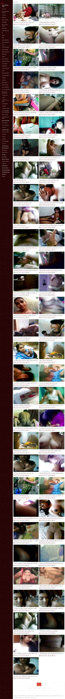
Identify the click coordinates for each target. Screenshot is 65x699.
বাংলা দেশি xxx (5, 84)
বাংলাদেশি (4, 80)
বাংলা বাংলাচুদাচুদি (5, 125)
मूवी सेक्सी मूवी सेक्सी (5, 148)
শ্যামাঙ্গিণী (4, 77)
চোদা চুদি (3, 136)
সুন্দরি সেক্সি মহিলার (5, 30)
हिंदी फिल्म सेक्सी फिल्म (5, 159)
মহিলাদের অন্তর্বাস (5, 19)
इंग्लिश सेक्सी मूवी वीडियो (6, 170)
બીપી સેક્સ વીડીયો (5, 161)
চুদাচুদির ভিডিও (5, 152)
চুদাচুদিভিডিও (4, 157)
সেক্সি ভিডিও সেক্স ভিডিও (5, 100)
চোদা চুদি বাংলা (5, 95)
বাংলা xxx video (5, 141)
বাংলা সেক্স (4, 9)
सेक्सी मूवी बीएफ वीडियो (5, 120)
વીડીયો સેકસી (4, 150)
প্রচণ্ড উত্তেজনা (4, 63)
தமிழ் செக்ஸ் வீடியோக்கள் (4, 92)
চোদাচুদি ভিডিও (5, 103)
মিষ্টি (3, 37)
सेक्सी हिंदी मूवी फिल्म (5, 146)
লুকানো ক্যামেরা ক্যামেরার (5, 25)
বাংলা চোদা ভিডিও (5, 132)
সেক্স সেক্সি (4, 143)
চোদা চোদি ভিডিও (5, 87)
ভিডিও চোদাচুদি (5, 114)
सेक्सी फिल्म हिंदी (4, 165)
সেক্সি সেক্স (4, 127)
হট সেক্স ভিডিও (5, 122)
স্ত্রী (2, 33)
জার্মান (3, 35)
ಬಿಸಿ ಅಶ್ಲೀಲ (4, 154)
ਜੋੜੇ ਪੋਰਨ (3, 176)
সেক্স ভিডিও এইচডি (5, 108)
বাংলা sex (4, 139)
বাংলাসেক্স (4, 134)
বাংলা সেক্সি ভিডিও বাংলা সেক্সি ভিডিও (5, 111)
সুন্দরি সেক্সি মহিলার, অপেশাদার (5, 12)
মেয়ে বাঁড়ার (4, 15)
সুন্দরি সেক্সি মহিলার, (5, 47)
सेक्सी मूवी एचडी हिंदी (5, 129)
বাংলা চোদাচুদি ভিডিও (6, 89)
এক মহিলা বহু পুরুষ (5, 68)
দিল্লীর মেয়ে (4, 17)
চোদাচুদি (3, 97)
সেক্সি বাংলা (4, 106)
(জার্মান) (3, 56)
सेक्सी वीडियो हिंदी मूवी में (6, 172)
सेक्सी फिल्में (4, 174)
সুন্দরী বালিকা (4, 22)
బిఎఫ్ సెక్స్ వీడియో (5, 168)
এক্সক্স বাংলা (4, 163)
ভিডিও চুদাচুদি (4, 82)
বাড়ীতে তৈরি (4, 54)
